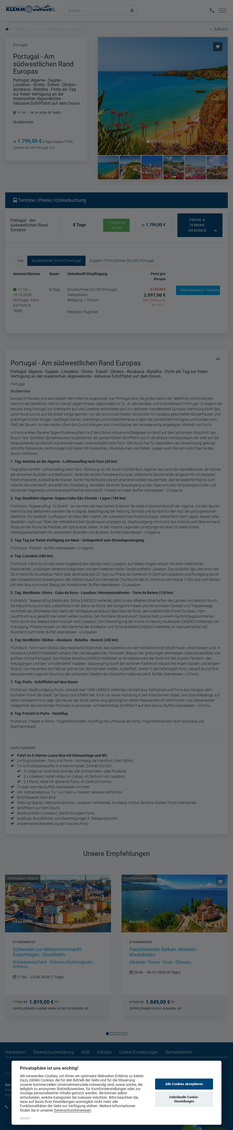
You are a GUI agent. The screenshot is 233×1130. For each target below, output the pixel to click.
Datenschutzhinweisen (72, 1110)
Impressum (25, 1118)
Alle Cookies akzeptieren (184, 1084)
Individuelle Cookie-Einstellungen (184, 1099)
